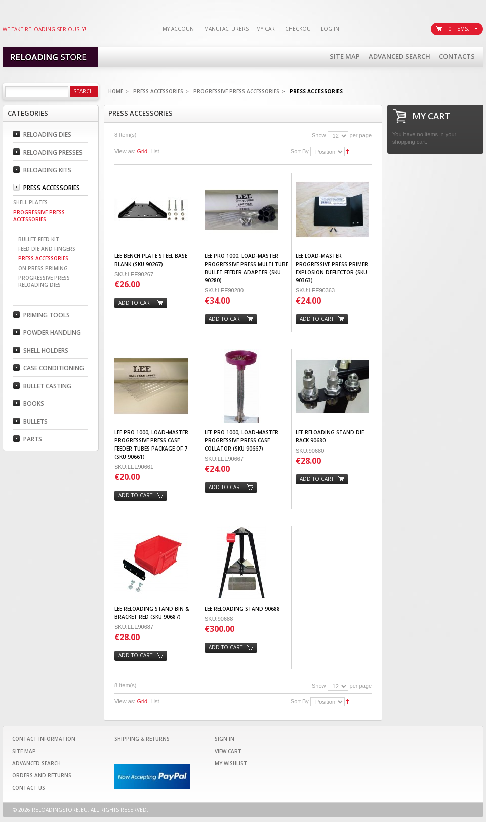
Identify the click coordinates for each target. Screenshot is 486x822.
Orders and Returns (41, 775)
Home (115, 91)
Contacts (457, 56)
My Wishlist (231, 763)
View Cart (228, 751)
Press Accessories (158, 91)
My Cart (266, 28)
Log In (330, 28)
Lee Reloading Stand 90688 (242, 608)
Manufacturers (226, 28)
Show (319, 135)
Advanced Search (399, 56)
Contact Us (28, 787)
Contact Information (43, 738)
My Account (179, 28)
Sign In (224, 738)
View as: (124, 151)
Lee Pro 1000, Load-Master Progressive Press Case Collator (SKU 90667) (241, 440)
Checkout (299, 28)
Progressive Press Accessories (236, 91)
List (154, 151)
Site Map (345, 56)
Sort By (300, 151)
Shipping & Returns (142, 738)
